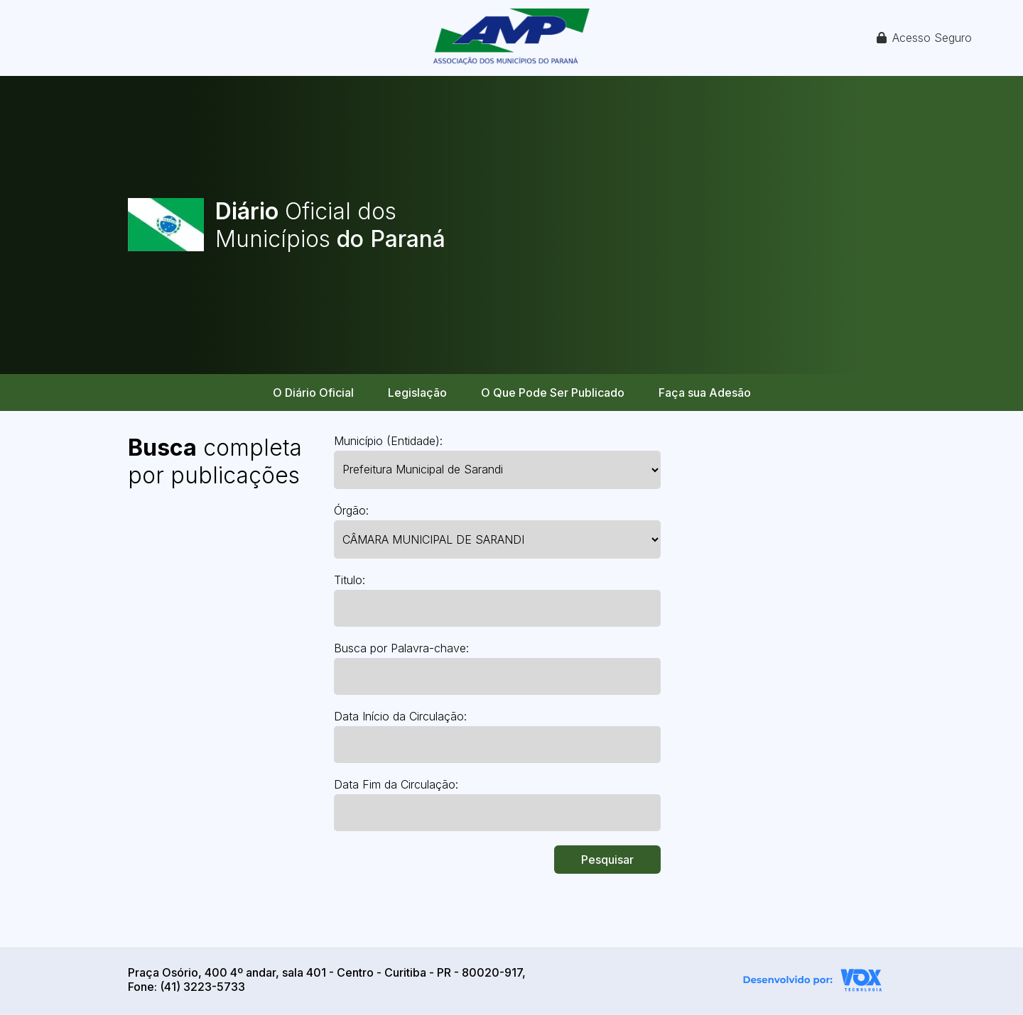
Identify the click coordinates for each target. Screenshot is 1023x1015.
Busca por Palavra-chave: (401, 648)
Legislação (417, 392)
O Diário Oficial (313, 392)
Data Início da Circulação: (400, 716)
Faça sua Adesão (705, 392)
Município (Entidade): (388, 441)
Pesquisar (607, 859)
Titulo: (349, 580)
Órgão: (351, 510)
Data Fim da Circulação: (396, 784)
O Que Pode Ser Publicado (552, 392)
